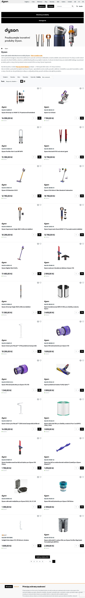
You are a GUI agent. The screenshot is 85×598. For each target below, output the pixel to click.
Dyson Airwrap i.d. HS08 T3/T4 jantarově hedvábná (18, 112)
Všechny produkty (42, 15)
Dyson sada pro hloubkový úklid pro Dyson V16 (59, 268)
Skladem (5, 77)
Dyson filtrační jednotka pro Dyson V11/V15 (15, 384)
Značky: (38, 77)
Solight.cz (27, 1)
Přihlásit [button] (50, 6)
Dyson (6, 48)
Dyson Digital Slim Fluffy (9, 268)
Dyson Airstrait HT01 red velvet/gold (56, 151)
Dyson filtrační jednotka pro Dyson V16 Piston (58, 501)
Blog (46, 1)
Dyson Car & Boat (49, 112)
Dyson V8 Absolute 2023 (10, 190)
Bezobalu (52, 1)
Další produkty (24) (42, 557)
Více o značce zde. (36, 55)
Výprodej (33, 77)
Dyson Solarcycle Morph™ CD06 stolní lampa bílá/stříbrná (20, 423)
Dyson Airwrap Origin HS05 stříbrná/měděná (16, 307)
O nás (33, 1)
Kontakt (70, 1)
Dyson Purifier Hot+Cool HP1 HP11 (12, 151)
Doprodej (25, 77)
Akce (18, 77)
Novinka (12, 77)
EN (83, 1)
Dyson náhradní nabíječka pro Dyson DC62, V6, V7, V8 (19, 501)
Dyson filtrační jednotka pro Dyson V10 (56, 346)
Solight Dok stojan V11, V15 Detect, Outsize (15, 540)
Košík (79, 6)
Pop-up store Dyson (22, 67)
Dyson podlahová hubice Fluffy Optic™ (56, 384)
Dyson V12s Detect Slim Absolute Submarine (58, 190)
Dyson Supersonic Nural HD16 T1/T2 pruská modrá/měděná (63, 229)
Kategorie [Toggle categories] (42, 20)
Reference (39, 1)
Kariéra (63, 1)
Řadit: (3, 81)
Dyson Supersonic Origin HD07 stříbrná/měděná (17, 229)
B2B (58, 1)
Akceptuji (9, 586)
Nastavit (16, 586)
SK (79, 1)
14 (50, 561)
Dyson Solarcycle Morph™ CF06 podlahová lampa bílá (19, 346)
